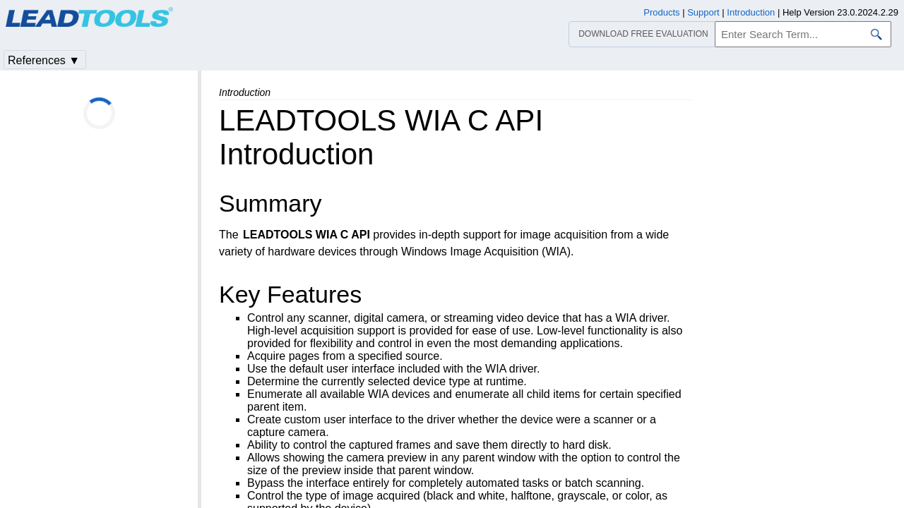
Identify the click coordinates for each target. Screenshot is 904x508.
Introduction (751, 12)
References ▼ (44, 60)
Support (703, 12)
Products (661, 12)
